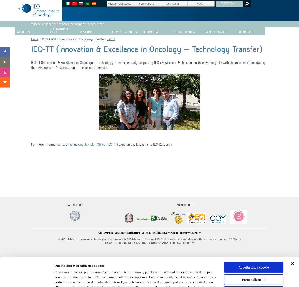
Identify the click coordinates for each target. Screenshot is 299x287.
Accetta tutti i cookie (254, 242)
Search (246, 3)
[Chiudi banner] (292, 238)
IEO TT (111, 39)
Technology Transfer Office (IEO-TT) (93, 144)
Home (34, 39)
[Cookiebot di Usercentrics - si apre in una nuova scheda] (27, 279)
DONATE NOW (227, 3)
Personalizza (254, 254)
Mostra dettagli (65, 279)
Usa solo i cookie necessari (253, 267)
